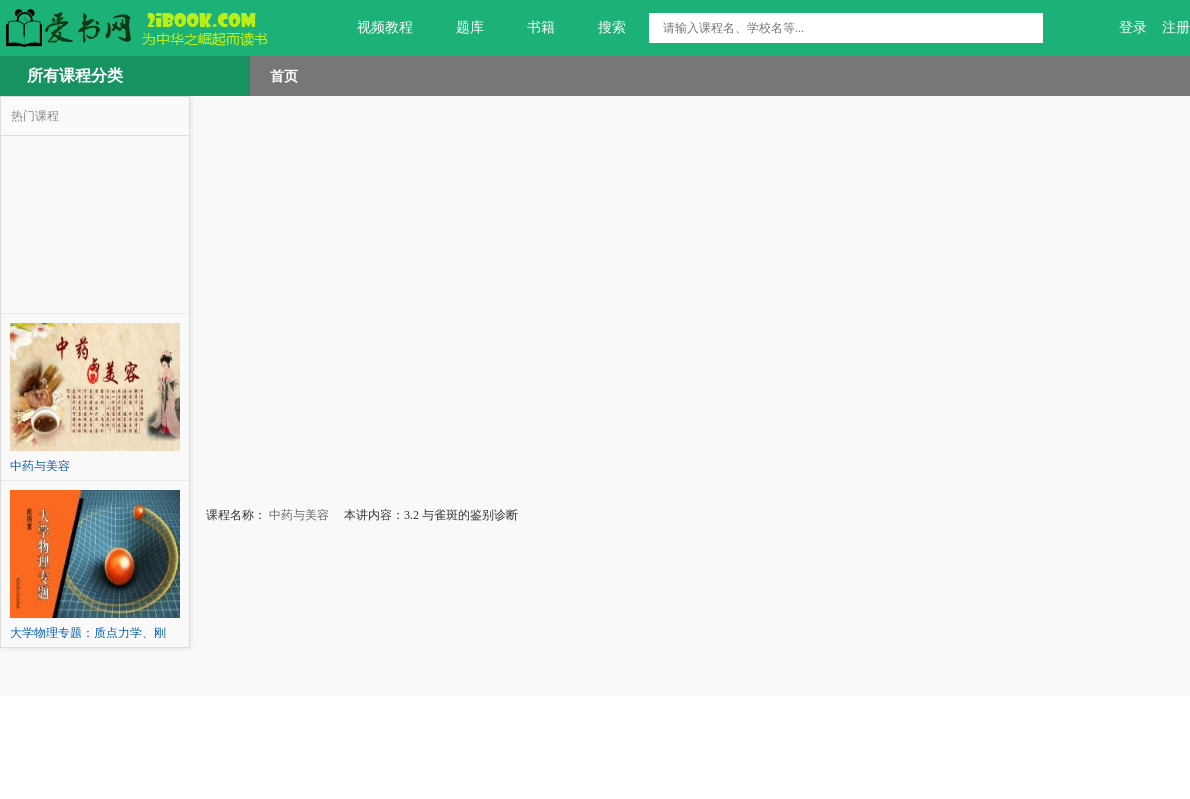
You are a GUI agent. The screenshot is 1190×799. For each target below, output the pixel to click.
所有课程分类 (75, 75)
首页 (284, 76)
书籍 (529, 28)
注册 (1176, 27)
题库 (458, 28)
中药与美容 (297, 515)
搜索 (600, 28)
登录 (1133, 27)
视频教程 (373, 28)
